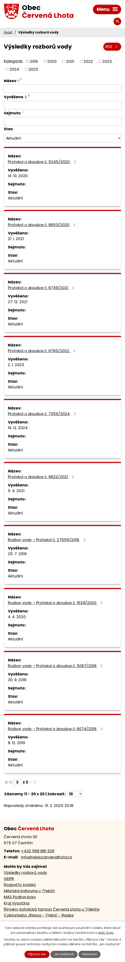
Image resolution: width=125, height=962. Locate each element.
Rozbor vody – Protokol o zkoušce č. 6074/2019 (56, 728)
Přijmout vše (36, 954)
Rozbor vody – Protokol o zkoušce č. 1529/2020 (56, 602)
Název (11, 80)
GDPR (9, 878)
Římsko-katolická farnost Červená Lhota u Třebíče (51, 909)
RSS (112, 47)
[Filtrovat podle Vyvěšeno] (62, 105)
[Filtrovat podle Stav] (62, 138)
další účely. (106, 932)
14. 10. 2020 (18, 175)
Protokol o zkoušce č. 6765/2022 (42, 350)
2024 (14, 69)
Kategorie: (13, 61)
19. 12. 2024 (18, 427)
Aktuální (15, 198)
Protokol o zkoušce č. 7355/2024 (43, 413)
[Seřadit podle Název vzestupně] (21, 79)
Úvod (8, 32)
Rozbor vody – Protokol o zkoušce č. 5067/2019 (56, 665)
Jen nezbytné (64, 954)
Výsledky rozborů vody (25, 872)
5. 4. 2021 (16, 490)
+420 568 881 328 (37, 851)
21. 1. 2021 (16, 238)
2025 (33, 69)
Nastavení (90, 954)
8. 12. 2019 (16, 742)
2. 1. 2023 (16, 364)
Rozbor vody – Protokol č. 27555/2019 (47, 539)
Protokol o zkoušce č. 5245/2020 (43, 161)
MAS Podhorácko (20, 897)
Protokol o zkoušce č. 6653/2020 (42, 224)
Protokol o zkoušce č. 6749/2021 (42, 287)
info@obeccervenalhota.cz (46, 857)
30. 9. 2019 (17, 679)
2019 (34, 61)
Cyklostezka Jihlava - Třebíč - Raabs (39, 915)
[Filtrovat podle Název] (62, 88)
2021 (70, 61)
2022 (88, 61)
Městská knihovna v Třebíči (29, 890)
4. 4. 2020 (17, 616)
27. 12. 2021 (17, 301)
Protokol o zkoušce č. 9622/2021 (42, 476)
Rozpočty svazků (20, 884)
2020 (52, 61)
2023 (107, 61)
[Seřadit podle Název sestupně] (21, 80)
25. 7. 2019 (17, 553)
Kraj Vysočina (16, 903)
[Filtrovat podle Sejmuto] (62, 121)
